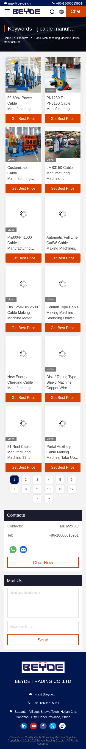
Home (7, 38)
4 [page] (49, 479)
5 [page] (60, 479)
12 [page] (72, 489)
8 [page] (26, 489)
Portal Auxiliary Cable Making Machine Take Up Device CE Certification (61, 457)
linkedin (23, 726)
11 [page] (60, 489)
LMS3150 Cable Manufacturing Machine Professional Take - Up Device (62, 178)
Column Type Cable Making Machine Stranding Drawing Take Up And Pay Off (63, 318)
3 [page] (37, 479)
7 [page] (14, 489)
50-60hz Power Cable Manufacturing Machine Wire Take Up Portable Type (23, 109)
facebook (43, 726)
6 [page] (72, 479)
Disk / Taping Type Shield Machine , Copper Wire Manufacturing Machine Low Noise (63, 388)
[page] (37, 499)
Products (22, 38)
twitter (52, 726)
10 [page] (49, 489)
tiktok (62, 726)
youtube (33, 726)
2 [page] (26, 479)
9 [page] (37, 489)
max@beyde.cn (17, 3)
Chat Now (43, 562)
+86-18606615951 (67, 3)
